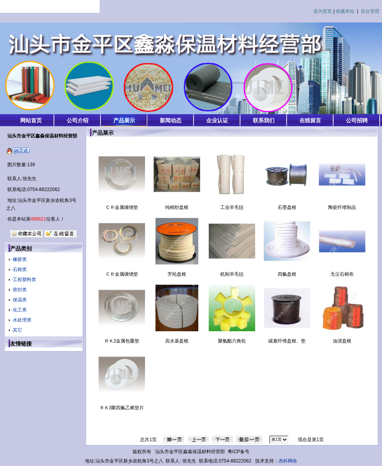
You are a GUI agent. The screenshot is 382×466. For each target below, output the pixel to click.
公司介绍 (77, 120)
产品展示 (124, 120)
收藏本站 (345, 11)
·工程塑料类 (24, 279)
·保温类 (19, 300)
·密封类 (19, 289)
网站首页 (31, 120)
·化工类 (19, 310)
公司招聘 (357, 120)
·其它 (17, 330)
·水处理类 (21, 320)
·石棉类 (19, 269)
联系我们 (264, 120)
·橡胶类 (19, 259)
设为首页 (322, 11)
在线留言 (310, 120)
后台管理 (370, 11)
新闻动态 (170, 120)
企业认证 (217, 120)
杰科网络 (287, 461)
